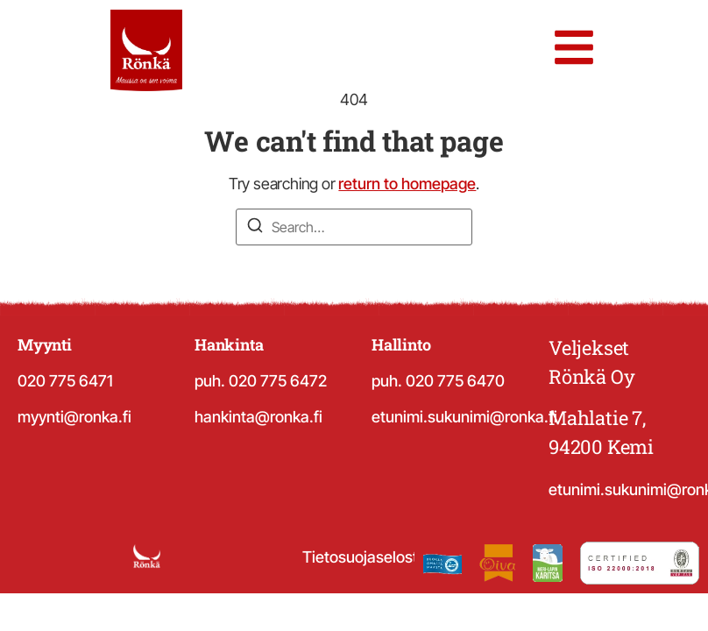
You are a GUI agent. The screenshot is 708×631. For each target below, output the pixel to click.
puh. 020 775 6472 (261, 381)
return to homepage (407, 183)
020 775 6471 (65, 381)
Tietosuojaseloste (364, 557)
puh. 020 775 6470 (438, 381)
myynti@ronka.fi (74, 417)
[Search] (255, 227)
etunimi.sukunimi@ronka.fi (464, 417)
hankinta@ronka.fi (258, 417)
